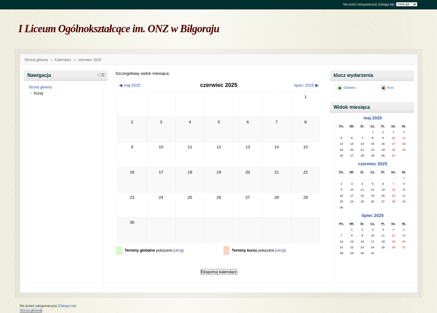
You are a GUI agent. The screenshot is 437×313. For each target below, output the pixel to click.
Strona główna (36, 60)
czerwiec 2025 (372, 163)
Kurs (390, 87)
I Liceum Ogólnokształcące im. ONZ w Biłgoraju (119, 29)
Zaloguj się (386, 4)
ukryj (178, 250)
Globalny (350, 87)
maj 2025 (373, 117)
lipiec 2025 (373, 215)
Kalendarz (63, 60)
